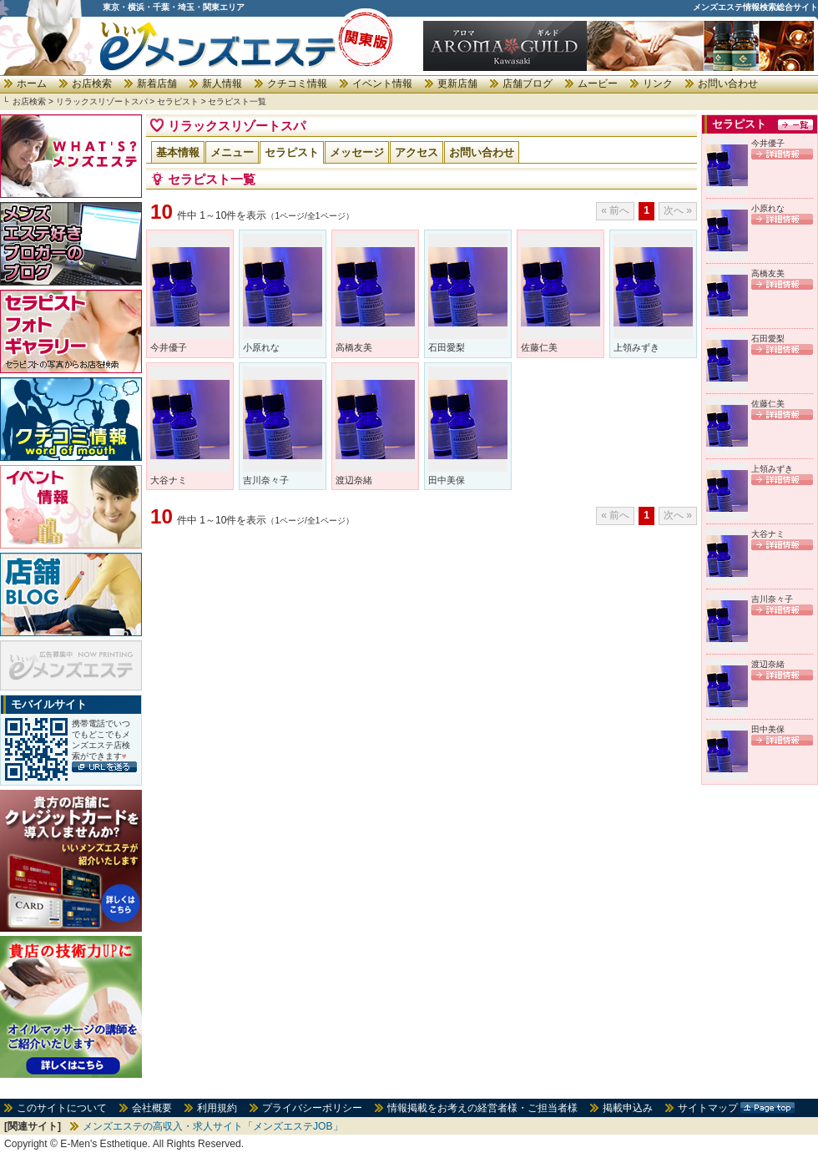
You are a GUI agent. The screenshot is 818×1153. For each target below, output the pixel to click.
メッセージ (357, 152)
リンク (658, 83)
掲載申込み (628, 1108)
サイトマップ (708, 1108)
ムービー (598, 83)
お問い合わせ (728, 83)
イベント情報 (382, 83)
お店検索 (92, 83)
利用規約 (217, 1108)
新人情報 (222, 83)
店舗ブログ (527, 83)
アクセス (416, 152)
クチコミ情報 (297, 83)
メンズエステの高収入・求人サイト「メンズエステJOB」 (213, 1126)
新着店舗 (157, 83)
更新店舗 (457, 83)
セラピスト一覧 (237, 101)
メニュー (232, 152)
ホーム (32, 83)
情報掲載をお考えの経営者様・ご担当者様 (482, 1108)
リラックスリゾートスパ (102, 101)
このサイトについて (62, 1108)
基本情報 (177, 152)
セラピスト (178, 101)
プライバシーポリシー (312, 1108)
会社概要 (152, 1108)
